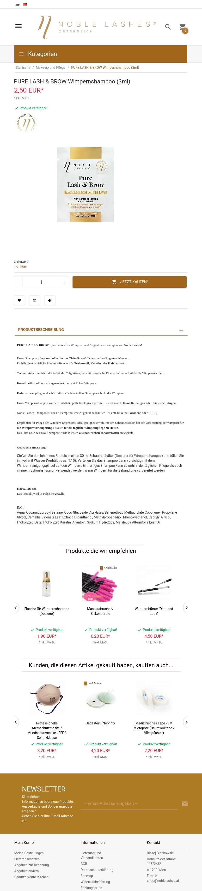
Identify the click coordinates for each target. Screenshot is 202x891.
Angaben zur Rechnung (31, 865)
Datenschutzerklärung (97, 870)
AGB (84, 864)
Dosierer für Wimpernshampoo (139, 456)
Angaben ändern (26, 871)
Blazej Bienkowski (160, 853)
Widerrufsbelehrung (95, 882)
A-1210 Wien (156, 870)
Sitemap (87, 876)
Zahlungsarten (91, 888)
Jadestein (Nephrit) (100, 723)
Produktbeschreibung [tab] (41, 329)
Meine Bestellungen (29, 853)
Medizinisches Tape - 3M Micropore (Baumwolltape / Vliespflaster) (154, 728)
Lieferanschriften (27, 859)
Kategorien (37, 53)
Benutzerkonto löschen (31, 877)
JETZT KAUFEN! (130, 282)
